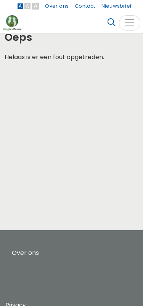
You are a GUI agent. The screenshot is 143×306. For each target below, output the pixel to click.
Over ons (57, 6)
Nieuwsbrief (116, 6)
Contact (85, 6)
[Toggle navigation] (129, 23)
